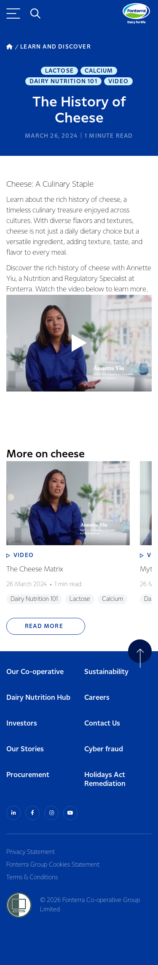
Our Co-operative (35, 672)
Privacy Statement (30, 852)
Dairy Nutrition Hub (38, 697)
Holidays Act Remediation (105, 780)
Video (118, 81)
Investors (21, 723)
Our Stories (25, 749)
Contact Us (102, 723)
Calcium (99, 71)
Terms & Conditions (32, 878)
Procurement (27, 775)
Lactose (59, 71)
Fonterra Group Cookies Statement (52, 865)
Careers (97, 697)
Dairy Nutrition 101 (63, 81)
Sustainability (106, 672)
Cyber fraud (103, 749)
